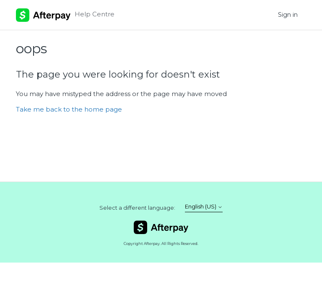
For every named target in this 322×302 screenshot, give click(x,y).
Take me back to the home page (69, 109)
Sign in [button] (288, 14)
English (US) (204, 206)
